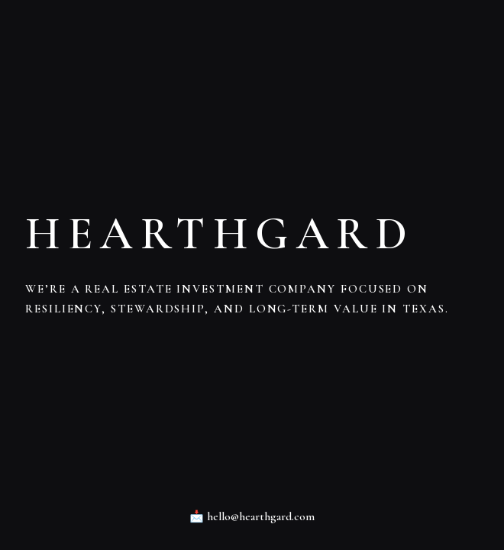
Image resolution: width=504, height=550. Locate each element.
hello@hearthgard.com (261, 516)
